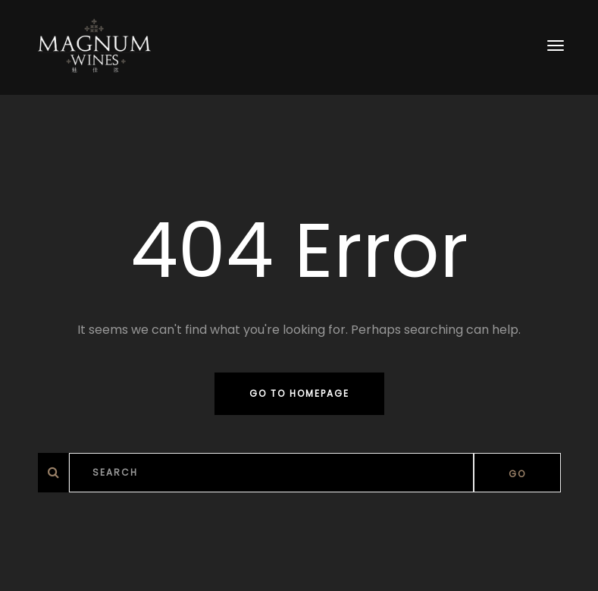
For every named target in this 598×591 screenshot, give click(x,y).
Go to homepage (299, 393)
